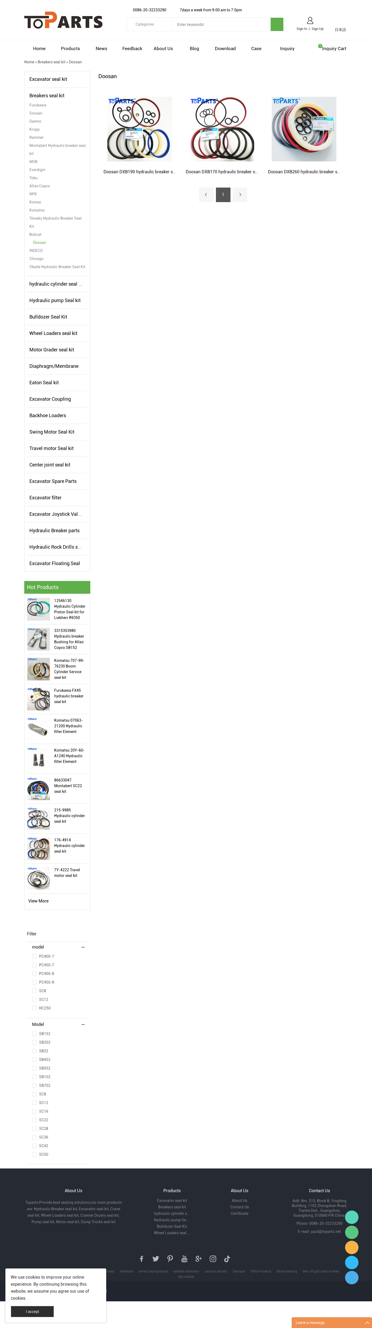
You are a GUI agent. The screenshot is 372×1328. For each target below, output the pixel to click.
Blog (194, 48)
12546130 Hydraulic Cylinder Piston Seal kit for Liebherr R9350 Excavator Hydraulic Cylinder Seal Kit (69, 610)
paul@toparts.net (326, 1231)
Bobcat (35, 234)
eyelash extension (186, 1271)
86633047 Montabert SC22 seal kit (68, 786)
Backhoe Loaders (47, 415)
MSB (33, 162)
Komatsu (37, 210)
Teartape (238, 1271)
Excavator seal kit (48, 79)
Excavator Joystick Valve (56, 514)
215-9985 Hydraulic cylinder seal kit (69, 816)
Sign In (302, 29)
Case (256, 48)
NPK (33, 194)
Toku (33, 178)
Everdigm (37, 170)
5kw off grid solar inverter (320, 1271)
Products (70, 48)
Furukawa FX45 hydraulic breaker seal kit (69, 696)
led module (186, 1277)
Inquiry (287, 48)
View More (38, 901)
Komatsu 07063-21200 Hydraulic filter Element (68, 726)
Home (39, 48)
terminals (126, 1271)
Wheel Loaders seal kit (53, 333)
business (107, 1271)
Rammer (36, 137)
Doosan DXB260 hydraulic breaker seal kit (308, 171)
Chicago (36, 259)
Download (225, 48)
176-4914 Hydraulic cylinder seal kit (69, 845)
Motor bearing (287, 1271)
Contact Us (239, 1207)
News (101, 48)
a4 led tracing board (153, 1271)
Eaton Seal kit (44, 382)
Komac (35, 202)
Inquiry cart (334, 48)
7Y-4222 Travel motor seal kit (67, 873)
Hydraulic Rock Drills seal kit (60, 547)
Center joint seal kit (49, 465)
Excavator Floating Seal (54, 563)
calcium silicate (216, 1271)
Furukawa (37, 105)
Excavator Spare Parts (53, 481)
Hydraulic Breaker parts (54, 530)
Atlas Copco (39, 186)
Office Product (260, 1271)
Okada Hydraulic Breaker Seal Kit (57, 267)
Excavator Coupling (50, 399)
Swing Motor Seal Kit (51, 432)
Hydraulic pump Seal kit (55, 300)
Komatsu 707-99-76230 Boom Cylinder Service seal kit (69, 669)
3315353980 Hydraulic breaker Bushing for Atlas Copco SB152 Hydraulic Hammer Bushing (70, 639)
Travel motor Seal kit (51, 448)
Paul (352, 1262)
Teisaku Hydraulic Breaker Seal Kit (55, 222)
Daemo (35, 121)
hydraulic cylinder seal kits (57, 284)
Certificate (239, 1213)
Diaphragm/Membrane (53, 366)
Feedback (132, 48)
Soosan (35, 113)
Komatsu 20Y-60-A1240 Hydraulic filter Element (69, 756)
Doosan (75, 62)
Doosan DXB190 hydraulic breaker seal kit (144, 171)
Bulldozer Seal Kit (48, 317)
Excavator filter (45, 497)
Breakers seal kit (52, 62)
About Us (163, 48)
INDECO (36, 250)
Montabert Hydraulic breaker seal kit (57, 149)
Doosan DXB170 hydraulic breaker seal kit (226, 171)
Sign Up (317, 29)
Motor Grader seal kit (51, 349)
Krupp (34, 129)
